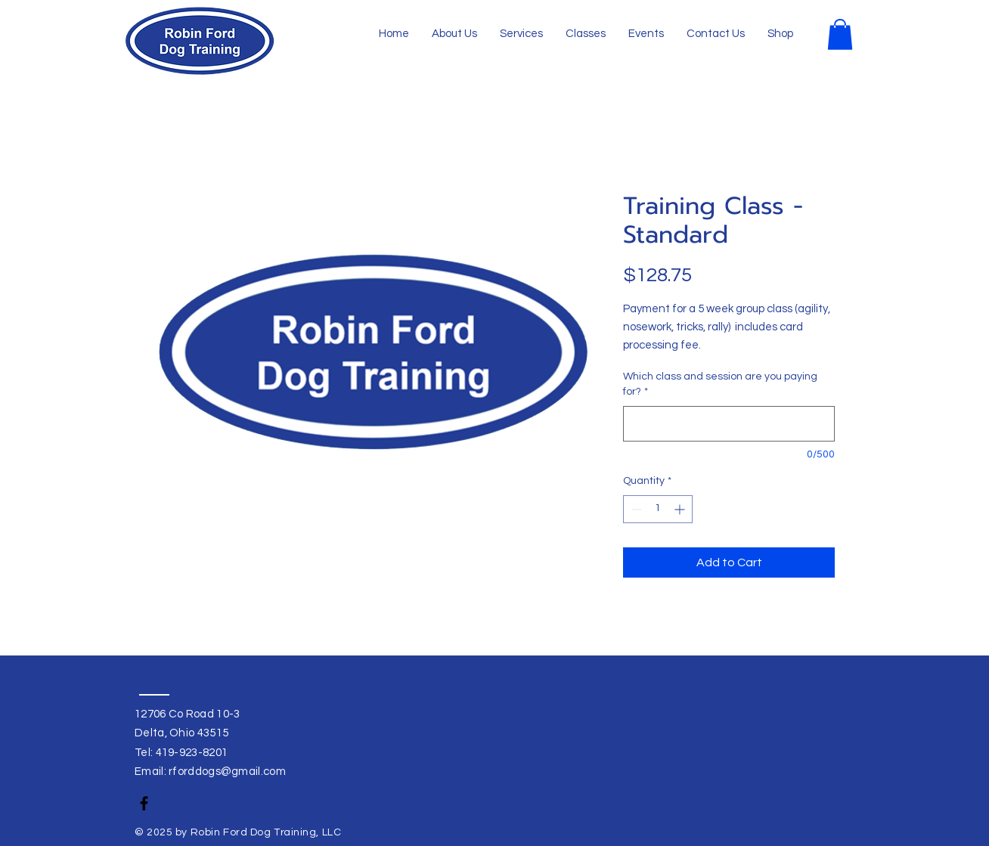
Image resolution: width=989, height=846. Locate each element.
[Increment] (680, 509)
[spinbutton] (657, 509)
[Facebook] (144, 803)
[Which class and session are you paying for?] (729, 424)
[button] (840, 34)
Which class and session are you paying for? (720, 384)
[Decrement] (634, 509)
